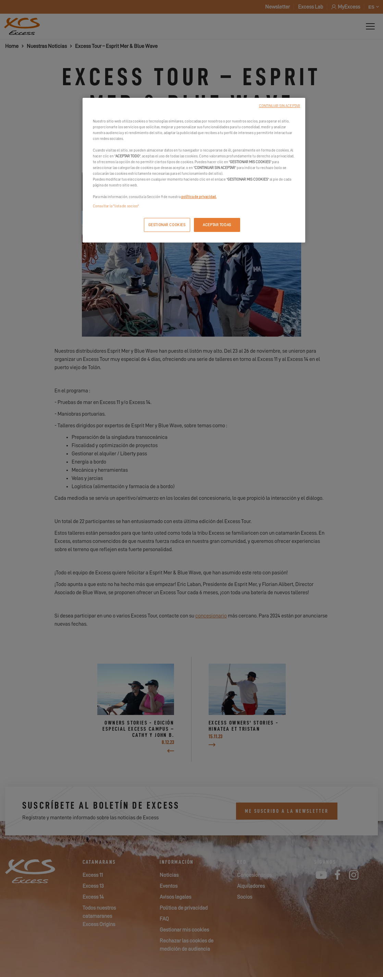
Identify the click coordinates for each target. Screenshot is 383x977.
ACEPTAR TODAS (217, 225)
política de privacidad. (199, 197)
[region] (194, 170)
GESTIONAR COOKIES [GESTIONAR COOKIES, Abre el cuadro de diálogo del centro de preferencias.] (167, 225)
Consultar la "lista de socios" (116, 206)
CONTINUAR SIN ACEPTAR (279, 106)
